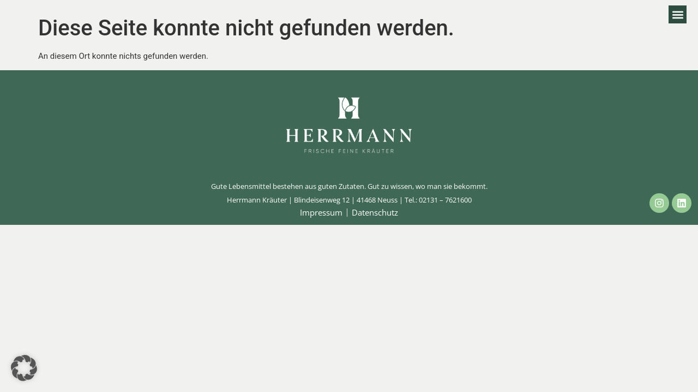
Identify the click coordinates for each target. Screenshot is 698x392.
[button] (678, 14)
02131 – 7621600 (445, 200)
